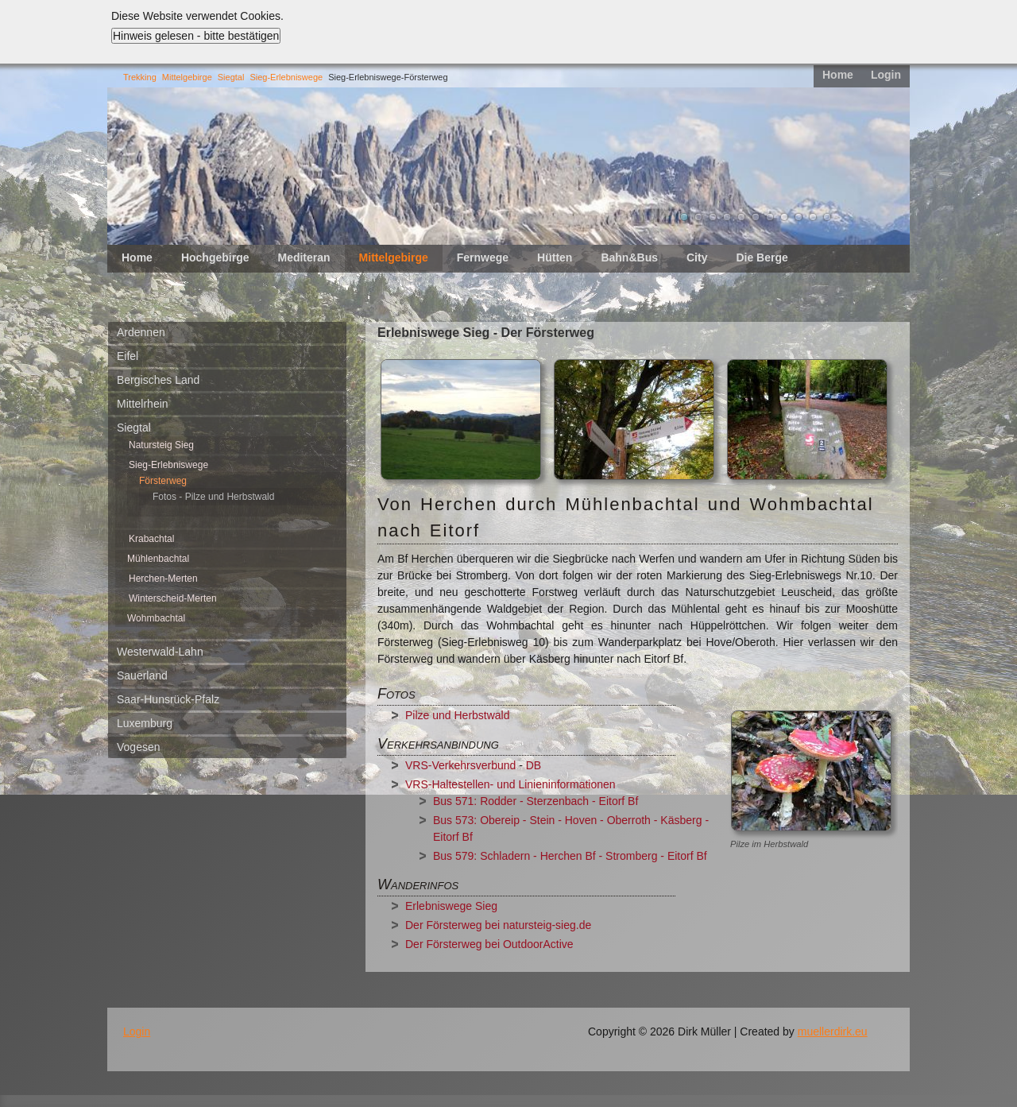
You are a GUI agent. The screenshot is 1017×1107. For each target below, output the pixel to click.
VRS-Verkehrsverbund (460, 765)
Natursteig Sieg (161, 445)
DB (535, 765)
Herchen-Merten (163, 578)
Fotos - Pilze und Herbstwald (213, 496)
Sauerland (142, 675)
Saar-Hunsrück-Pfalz (168, 699)
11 (827, 217)
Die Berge (761, 257)
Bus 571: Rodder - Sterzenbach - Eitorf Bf (535, 801)
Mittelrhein (142, 403)
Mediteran (303, 257)
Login (886, 74)
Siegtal (231, 77)
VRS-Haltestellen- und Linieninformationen (510, 784)
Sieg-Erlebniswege (286, 77)
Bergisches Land (158, 380)
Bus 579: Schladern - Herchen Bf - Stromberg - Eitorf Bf (570, 856)
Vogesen (138, 747)
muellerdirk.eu (833, 1031)
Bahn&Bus (629, 257)
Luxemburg (144, 723)
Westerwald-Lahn (160, 651)
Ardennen (141, 332)
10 (813, 217)
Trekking (140, 77)
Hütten (554, 257)
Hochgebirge (215, 257)
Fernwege (482, 257)
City (696, 257)
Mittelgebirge (187, 77)
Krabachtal (151, 538)
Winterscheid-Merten (173, 598)
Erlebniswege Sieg (451, 906)
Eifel (127, 356)
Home (837, 74)
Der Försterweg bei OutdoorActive (489, 944)
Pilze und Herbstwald (457, 715)
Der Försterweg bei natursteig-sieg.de (498, 925)
